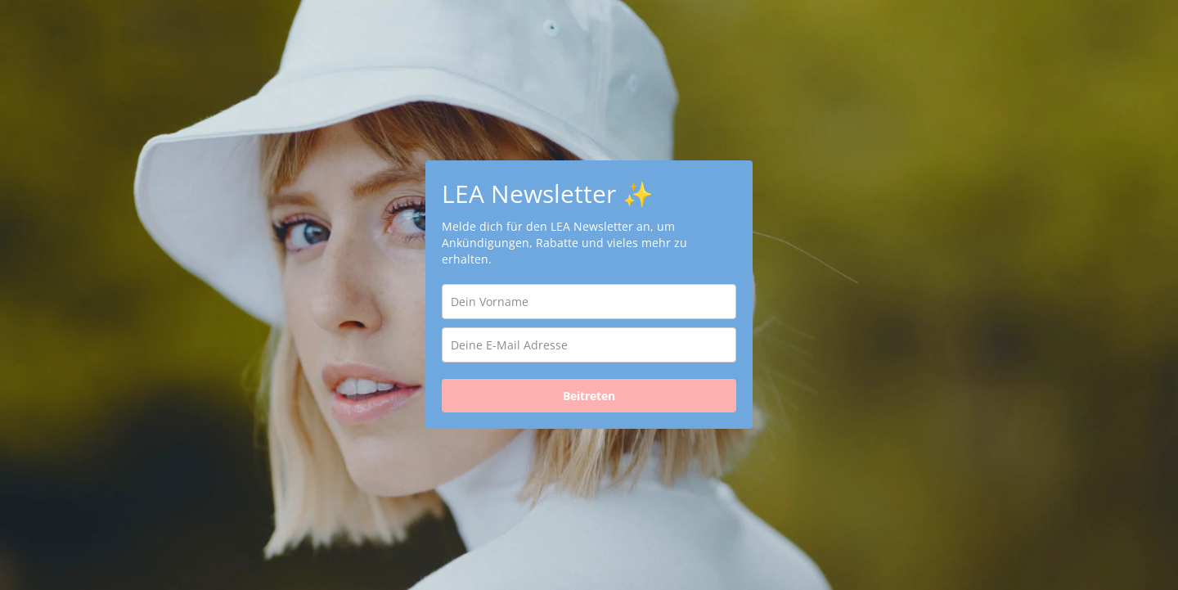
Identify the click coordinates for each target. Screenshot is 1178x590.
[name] (589, 301)
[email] (589, 345)
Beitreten (589, 395)
